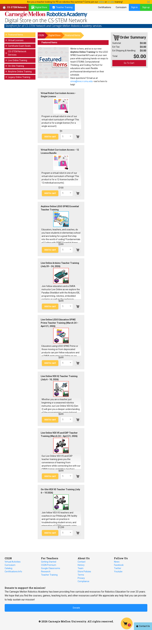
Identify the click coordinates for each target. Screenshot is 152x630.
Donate (76, 608)
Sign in (134, 7)
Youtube (118, 571)
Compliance (83, 581)
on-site (110, 2)
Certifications (104, 7)
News (116, 561)
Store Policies (84, 571)
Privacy (81, 578)
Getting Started (48, 561)
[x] (148, 2)
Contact (81, 561)
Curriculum (121, 7)
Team (80, 568)
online (101, 2)
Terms (81, 575)
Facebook (119, 565)
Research (45, 571)
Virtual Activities (13, 561)
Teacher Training (49, 575)
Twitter (117, 568)
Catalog (8, 568)
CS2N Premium (48, 565)
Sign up (146, 7)
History (81, 565)
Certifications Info (13, 571)
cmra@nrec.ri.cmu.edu (81, 81)
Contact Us (143, 626)
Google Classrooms (50, 568)
